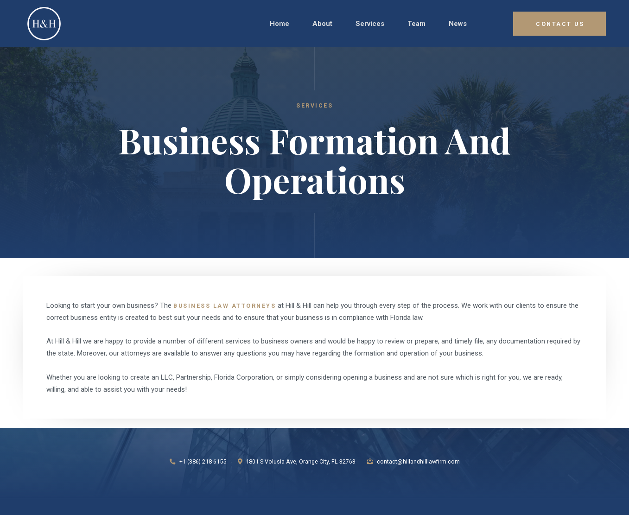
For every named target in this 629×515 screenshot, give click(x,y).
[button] (370, 23)
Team (416, 23)
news (458, 23)
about (322, 23)
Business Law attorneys (224, 305)
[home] (47, 23)
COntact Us (560, 23)
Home (279, 23)
